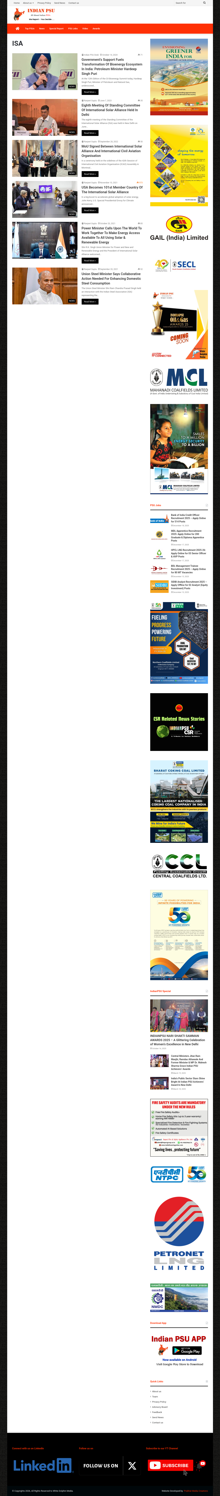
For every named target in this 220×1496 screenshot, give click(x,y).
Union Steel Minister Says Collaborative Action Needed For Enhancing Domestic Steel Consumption (111, 278)
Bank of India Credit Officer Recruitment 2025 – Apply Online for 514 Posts (188, 518)
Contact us (73, 3)
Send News (59, 3)
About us (27, 3)
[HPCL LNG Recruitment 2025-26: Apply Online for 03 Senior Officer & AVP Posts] (159, 555)
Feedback (157, 1412)
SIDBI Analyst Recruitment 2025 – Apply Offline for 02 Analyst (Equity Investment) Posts (189, 585)
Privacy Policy (44, 3)
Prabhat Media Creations (196, 1491)
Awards (96, 28)
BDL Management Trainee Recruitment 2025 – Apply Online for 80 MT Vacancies (188, 569)
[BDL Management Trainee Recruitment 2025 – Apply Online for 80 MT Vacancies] (159, 570)
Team (155, 1396)
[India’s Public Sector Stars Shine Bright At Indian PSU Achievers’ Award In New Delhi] (159, 1083)
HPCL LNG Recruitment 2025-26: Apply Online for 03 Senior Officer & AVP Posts (188, 553)
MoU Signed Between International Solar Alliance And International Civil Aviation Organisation (112, 151)
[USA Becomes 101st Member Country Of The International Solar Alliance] (44, 199)
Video (85, 28)
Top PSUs (29, 28)
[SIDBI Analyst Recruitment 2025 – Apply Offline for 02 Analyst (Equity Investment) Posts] (159, 586)
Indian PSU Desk (91, 55)
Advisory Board (160, 1407)
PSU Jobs (73, 28)
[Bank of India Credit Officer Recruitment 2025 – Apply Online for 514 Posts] (159, 520)
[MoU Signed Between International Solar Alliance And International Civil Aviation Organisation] (44, 158)
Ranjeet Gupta (90, 100)
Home (17, 3)
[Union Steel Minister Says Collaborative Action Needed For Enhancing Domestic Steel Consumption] (44, 286)
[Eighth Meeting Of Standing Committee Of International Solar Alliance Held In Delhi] (44, 117)
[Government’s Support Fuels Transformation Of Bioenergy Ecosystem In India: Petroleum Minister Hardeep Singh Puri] (44, 71)
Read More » (90, 92)
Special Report (56, 28)
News (42, 28)
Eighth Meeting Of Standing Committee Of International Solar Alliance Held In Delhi (111, 110)
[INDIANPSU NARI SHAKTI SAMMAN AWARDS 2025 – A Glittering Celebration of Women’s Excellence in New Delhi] (179, 1015)
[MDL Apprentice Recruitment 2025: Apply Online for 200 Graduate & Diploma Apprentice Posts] (159, 535)
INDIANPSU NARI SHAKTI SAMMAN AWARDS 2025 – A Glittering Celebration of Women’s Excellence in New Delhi (177, 1040)
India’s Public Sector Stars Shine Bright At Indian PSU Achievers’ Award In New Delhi (188, 1081)
